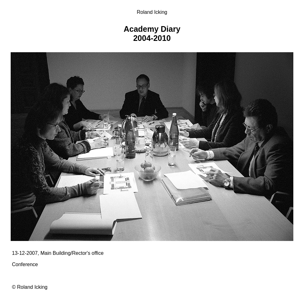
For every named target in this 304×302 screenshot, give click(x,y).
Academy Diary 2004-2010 (152, 33)
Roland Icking (152, 12)
